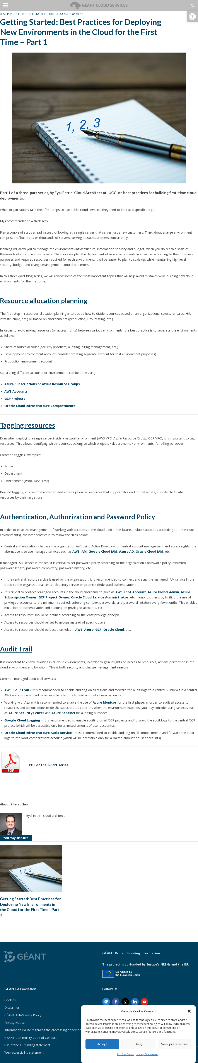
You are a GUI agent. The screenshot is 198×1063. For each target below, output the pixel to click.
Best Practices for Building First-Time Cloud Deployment (41, 14)
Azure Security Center (26, 713)
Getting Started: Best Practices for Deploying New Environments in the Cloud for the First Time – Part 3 (30, 907)
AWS (78, 629)
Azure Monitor (104, 702)
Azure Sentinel (63, 713)
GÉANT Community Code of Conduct (30, 1038)
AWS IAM (79, 551)
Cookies (10, 1000)
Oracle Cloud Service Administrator (99, 597)
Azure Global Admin (163, 592)
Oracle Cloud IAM (149, 551)
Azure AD (126, 551)
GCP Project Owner (53, 597)
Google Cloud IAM (103, 551)
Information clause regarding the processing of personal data (47, 1030)
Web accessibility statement (24, 1053)
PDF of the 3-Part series (48, 765)
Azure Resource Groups (61, 384)
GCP (98, 629)
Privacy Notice (14, 1023)
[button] (192, 16)
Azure (89, 629)
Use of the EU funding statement (27, 1045)
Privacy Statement (147, 1054)
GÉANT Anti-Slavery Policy (22, 1015)
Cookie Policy (125, 1054)
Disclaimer (11, 1008)
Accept (102, 1044)
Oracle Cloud (113, 629)
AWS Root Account (130, 592)
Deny (138, 1044)
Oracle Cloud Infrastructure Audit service (38, 732)
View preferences (174, 1044)
